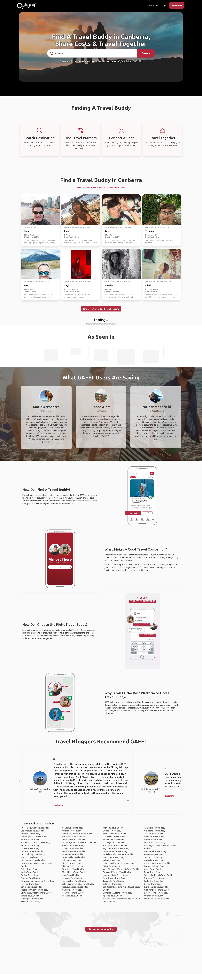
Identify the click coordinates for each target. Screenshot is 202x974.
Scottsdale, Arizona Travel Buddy (117, 893)
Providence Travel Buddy (73, 869)
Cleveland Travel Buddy (154, 831)
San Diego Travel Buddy (31, 887)
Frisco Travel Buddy (152, 872)
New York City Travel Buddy (33, 854)
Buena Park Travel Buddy (114, 840)
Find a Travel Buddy (93, 188)
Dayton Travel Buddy (153, 884)
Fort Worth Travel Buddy (155, 866)
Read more (58, 805)
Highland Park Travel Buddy (74, 881)
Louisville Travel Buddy (154, 860)
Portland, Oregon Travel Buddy (34, 890)
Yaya (67, 285)
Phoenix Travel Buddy (30, 878)
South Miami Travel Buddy (73, 851)
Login (164, 5)
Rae (107, 231)
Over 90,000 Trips (121, 61)
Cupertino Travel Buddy (72, 854)
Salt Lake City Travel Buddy (115, 845)
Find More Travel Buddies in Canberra (101, 309)
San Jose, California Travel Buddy (35, 842)
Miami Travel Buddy (111, 866)
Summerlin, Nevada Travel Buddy (158, 875)
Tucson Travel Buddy (153, 834)
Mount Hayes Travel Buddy (74, 872)
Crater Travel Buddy (153, 869)
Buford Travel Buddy (112, 831)
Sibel (148, 285)
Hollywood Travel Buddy (72, 893)
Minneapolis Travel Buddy (114, 834)
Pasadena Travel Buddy (154, 854)
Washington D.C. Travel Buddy (34, 837)
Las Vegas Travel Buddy (113, 842)
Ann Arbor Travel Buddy (154, 828)
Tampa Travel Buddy (30, 896)
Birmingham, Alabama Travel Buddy (36, 893)
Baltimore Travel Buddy (72, 860)
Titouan (149, 231)
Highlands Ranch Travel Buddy (116, 848)
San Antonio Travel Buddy (73, 837)
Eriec (26, 231)
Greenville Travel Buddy (113, 881)
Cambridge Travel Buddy (113, 857)
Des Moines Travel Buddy (114, 837)
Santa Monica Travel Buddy (156, 887)
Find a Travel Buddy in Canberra (101, 180)
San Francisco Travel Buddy (33, 860)
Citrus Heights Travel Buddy (115, 851)
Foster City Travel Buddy (155, 881)
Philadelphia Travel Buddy (73, 840)
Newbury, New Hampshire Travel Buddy (38, 881)
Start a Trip (153, 5)
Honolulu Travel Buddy (72, 878)
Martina (109, 285)
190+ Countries (86, 61)
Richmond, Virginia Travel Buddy (117, 872)
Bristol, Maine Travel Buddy (156, 893)
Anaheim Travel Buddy (72, 896)
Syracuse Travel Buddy (154, 878)
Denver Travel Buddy (30, 848)
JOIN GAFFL (176, 5)
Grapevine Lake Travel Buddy (156, 890)
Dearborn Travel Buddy (154, 837)
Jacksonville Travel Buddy (73, 857)
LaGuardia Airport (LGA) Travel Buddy (78, 884)
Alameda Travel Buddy (113, 828)
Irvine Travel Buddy (70, 875)
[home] (27, 5)
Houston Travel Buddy (30, 884)
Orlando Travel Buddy (71, 831)
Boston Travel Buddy (30, 875)
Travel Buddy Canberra (116, 188)
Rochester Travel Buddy (154, 842)
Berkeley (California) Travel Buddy (118, 854)
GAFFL (78, 188)
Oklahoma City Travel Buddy (156, 899)
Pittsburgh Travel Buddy (72, 866)
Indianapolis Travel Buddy (32, 899)
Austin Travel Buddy (30, 872)
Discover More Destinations (101, 929)
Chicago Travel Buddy (30, 834)
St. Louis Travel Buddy (71, 863)
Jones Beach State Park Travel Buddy (119, 863)
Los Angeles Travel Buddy (32, 831)
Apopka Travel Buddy (112, 896)
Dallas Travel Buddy (29, 869)
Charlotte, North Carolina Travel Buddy (79, 842)
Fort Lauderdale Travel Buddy (75, 887)
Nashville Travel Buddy (72, 890)
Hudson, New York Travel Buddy (35, 828)
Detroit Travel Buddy (153, 840)
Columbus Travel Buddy (72, 828)
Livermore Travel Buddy (72, 848)
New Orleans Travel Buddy (114, 878)
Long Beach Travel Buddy (155, 851)
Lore (66, 231)
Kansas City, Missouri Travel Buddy (77, 834)
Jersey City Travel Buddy (32, 851)
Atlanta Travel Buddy (30, 845)
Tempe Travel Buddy (153, 857)
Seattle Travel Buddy (30, 840)
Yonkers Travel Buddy (30, 902)
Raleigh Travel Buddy (112, 860)
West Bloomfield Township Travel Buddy (121, 869)
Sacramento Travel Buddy (73, 845)
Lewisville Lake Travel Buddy (115, 875)
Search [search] (146, 53)
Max (26, 285)
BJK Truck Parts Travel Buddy (157, 863)
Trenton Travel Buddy (30, 857)
